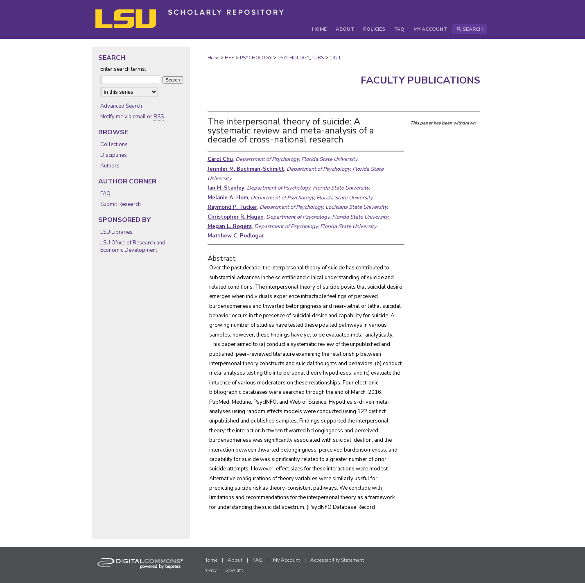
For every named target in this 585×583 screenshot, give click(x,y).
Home (213, 58)
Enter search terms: (123, 69)
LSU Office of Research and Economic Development (132, 246)
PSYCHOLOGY (256, 58)
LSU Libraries (116, 232)
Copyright (233, 570)
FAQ (105, 193)
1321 (335, 58)
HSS (229, 58)
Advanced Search (121, 106)
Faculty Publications (420, 80)
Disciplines (113, 155)
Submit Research (120, 204)
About (235, 560)
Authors (110, 165)
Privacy (210, 570)
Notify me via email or (132, 116)
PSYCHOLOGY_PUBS (301, 58)
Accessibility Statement (337, 560)
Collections (114, 144)
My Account (286, 560)
